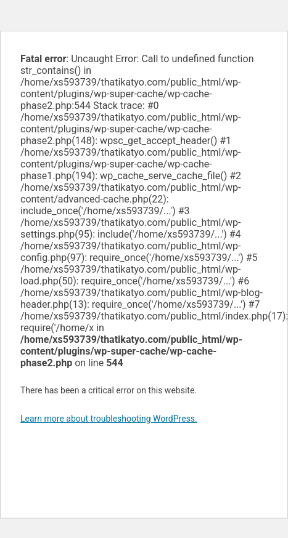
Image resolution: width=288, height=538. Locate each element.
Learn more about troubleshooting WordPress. (108, 419)
